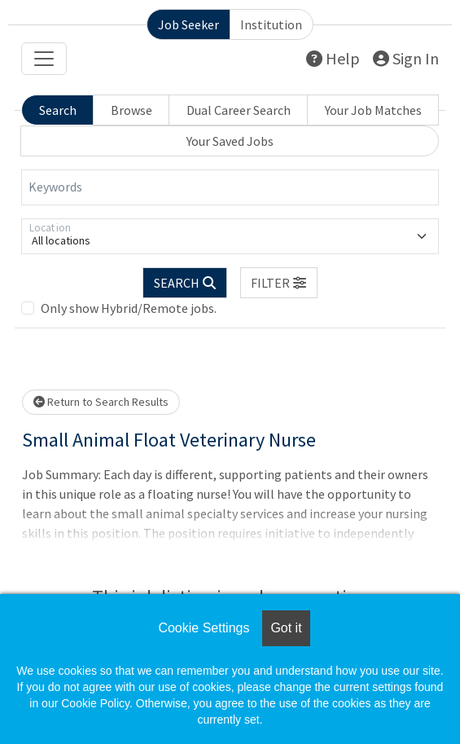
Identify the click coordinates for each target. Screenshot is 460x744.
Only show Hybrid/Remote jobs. (129, 308)
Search (58, 110)
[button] (279, 282)
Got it (285, 628)
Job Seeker (188, 24)
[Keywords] (230, 187)
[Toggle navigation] (44, 58)
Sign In (406, 58)
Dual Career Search (238, 110)
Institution (271, 24)
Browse (131, 110)
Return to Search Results (101, 401)
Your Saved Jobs (230, 141)
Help (333, 58)
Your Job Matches (373, 110)
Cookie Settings (203, 628)
